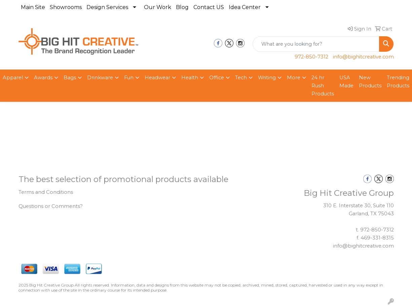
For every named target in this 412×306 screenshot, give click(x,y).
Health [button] (189, 78)
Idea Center (245, 7)
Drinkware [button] (100, 78)
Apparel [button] (13, 78)
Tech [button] (241, 78)
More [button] (293, 78)
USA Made (346, 82)
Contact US (208, 7)
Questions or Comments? (50, 206)
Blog (182, 7)
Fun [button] (129, 78)
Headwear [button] (157, 78)
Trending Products (398, 82)
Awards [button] (43, 78)
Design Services (107, 7)
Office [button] (216, 78)
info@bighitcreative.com (363, 57)
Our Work (157, 7)
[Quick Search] (316, 44)
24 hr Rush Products (322, 86)
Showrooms (66, 7)
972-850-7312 (311, 57)
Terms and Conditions (45, 192)
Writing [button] (267, 78)
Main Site (33, 7)
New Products (370, 82)
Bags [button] (70, 78)
